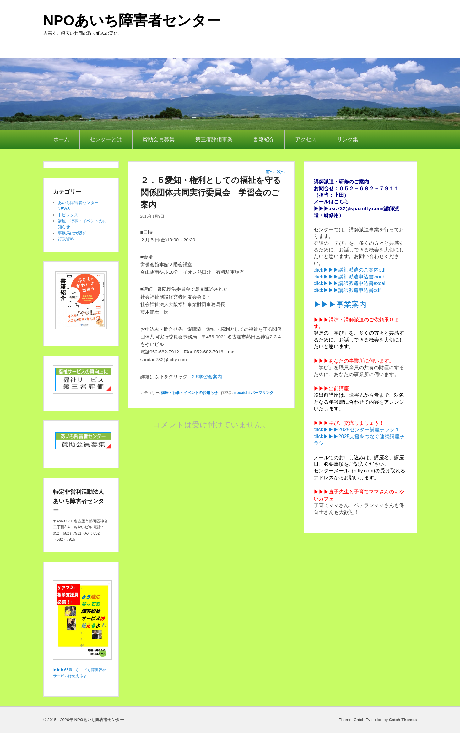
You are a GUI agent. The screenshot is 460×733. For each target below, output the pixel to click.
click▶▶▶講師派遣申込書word (349, 276)
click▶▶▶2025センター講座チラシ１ (357, 429)
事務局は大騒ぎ (72, 233)
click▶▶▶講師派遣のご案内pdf (350, 269)
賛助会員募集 (159, 140)
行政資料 (66, 239)
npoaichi (242, 393)
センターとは (106, 140)
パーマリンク (262, 393)
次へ (283, 172)
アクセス (306, 140)
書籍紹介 (263, 140)
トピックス (68, 215)
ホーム (61, 140)
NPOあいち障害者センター (132, 20)
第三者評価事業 (214, 140)
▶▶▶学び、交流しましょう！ (349, 423)
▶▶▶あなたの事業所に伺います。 (354, 361)
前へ (267, 172)
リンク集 (347, 140)
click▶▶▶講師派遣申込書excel (349, 283)
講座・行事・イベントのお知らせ (189, 393)
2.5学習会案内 (207, 376)
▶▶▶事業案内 (340, 304)
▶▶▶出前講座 (331, 388)
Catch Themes (403, 719)
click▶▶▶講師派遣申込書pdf (347, 290)
